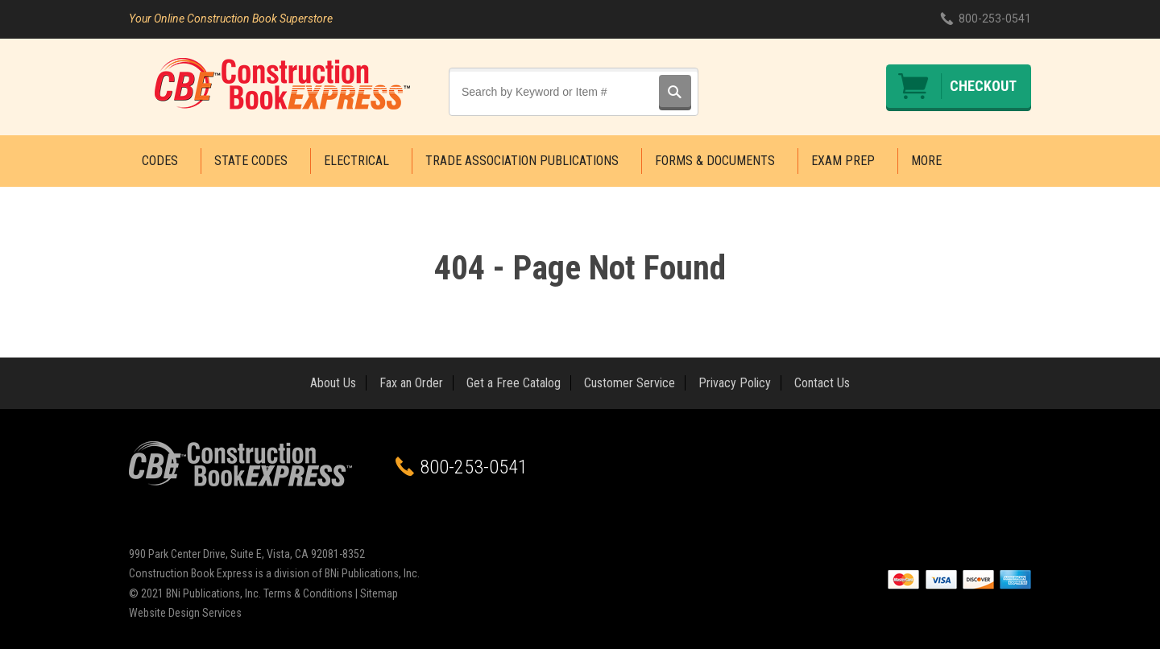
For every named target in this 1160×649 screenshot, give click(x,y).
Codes (160, 160)
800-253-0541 (995, 18)
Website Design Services (185, 612)
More (926, 160)
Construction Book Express (282, 84)
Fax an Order (411, 383)
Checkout (983, 85)
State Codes (251, 160)
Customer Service (629, 383)
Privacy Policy (734, 383)
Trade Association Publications (522, 160)
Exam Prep (843, 160)
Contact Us (822, 383)
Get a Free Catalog (513, 383)
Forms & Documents (715, 160)
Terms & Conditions (308, 593)
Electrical (356, 160)
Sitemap (379, 593)
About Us (333, 383)
